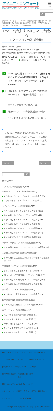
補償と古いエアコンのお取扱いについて (17, 384)
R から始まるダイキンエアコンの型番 (21, 228)
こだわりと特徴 (8, 359)
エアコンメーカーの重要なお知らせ (15, 391)
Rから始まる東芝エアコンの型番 (18, 328)
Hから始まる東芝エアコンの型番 (18, 319)
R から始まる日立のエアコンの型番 (25, 50)
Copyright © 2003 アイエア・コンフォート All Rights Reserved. (29, 407)
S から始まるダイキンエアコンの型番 (21, 232)
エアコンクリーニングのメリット (32, 352)
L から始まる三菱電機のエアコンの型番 (21, 271)
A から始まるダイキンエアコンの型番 (20, 211)
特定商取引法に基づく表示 (26, 375)
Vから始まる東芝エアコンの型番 (18, 332)
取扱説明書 (11, 53)
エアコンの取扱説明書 (12, 186)
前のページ (8, 163)
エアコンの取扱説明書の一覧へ (23, 105)
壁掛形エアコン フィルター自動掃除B (31, 53)
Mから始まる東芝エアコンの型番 (18, 324)
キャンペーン (13, 352)
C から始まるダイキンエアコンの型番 (21, 215)
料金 (4, 352)
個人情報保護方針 (9, 374)
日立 (48, 53)
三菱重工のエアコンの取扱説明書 (17, 253)
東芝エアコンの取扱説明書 (14, 310)
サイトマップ (7, 398)
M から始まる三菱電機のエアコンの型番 (22, 275)
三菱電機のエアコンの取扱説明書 (17, 266)
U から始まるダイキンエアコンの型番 (21, 237)
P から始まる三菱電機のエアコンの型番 (22, 279)
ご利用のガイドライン (35, 359)
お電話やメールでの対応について (15, 367)
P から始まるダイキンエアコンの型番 (21, 224)
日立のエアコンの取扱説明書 (15, 300)
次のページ (44, 163)
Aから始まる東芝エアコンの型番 (18, 315)
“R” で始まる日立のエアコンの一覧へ (27, 118)
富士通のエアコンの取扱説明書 (16, 289)
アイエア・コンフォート (20, 3)
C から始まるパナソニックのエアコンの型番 (24, 247)
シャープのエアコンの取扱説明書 (17, 191)
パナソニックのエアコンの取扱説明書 (19, 243)
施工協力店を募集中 (39, 391)
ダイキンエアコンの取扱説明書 (16, 206)
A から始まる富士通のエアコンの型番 (20, 294)
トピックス (20, 359)
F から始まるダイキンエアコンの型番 (20, 219)
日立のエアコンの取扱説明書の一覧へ (27, 111)
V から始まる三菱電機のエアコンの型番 (22, 284)
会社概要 (33, 367)
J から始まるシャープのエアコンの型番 (21, 200)
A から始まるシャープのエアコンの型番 (21, 196)
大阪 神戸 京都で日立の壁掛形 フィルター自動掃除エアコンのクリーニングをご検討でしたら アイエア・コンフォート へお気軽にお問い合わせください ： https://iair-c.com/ (26, 140)
